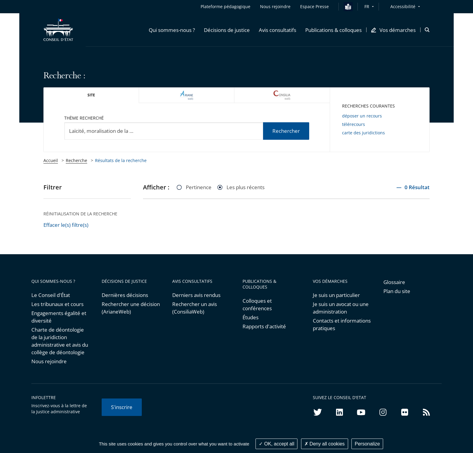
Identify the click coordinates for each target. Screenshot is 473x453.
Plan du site (396, 291)
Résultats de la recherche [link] (121, 160)
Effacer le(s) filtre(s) (65, 224)
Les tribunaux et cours (57, 304)
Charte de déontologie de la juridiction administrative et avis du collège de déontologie (59, 341)
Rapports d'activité (264, 326)
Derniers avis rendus (196, 295)
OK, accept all (276, 443)
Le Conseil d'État (50, 295)
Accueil (50, 160)
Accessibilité (402, 6)
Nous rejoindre (49, 361)
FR (366, 6)
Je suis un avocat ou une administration (341, 308)
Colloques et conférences (257, 304)
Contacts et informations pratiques (342, 324)
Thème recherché (84, 118)
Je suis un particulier (336, 295)
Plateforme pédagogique (225, 6)
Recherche (76, 160)
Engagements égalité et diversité (58, 317)
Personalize (367, 443)
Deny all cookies (324, 443)
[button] (172, 29)
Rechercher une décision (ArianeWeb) (131, 308)
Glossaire (394, 282)
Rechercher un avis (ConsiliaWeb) (194, 308)
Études (251, 317)
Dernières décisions (125, 295)
